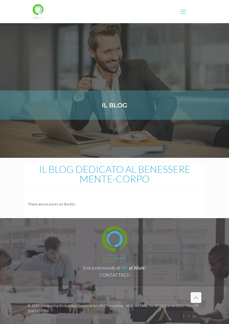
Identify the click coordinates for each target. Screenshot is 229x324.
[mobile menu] (183, 11)
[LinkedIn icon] (194, 316)
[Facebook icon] (184, 316)
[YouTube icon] (189, 316)
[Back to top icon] (196, 297)
